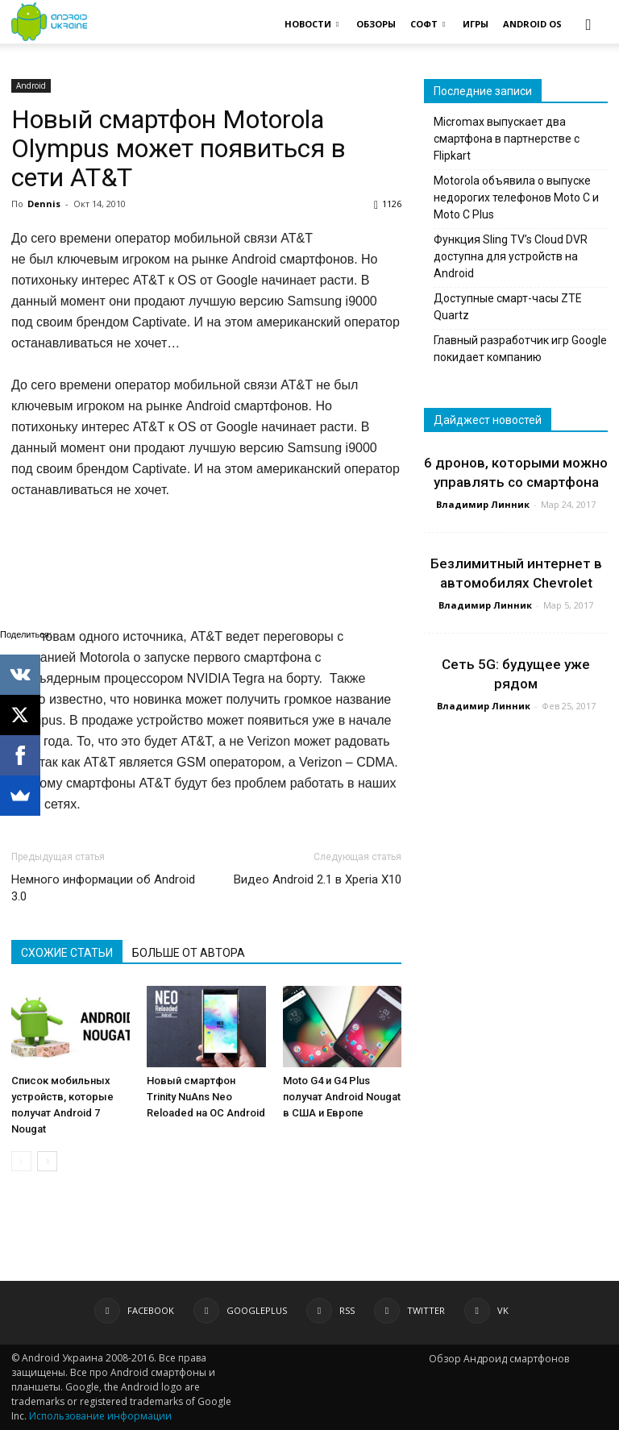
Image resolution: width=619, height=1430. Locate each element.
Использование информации (100, 1416)
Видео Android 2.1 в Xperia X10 (317, 879)
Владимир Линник (483, 504)
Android (31, 85)
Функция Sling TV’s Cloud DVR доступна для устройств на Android (511, 256)
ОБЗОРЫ (376, 24)
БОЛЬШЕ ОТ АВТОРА (188, 952)
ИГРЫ (475, 24)
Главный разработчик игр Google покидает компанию (520, 349)
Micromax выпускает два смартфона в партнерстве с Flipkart (507, 138)
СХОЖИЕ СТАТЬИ (67, 952)
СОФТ (427, 24)
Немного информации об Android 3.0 (103, 888)
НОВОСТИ (312, 24)
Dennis (43, 203)
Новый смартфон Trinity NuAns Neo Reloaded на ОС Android (206, 1097)
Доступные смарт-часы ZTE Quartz (508, 307)
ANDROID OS (532, 24)
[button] (588, 24)
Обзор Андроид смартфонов (499, 1359)
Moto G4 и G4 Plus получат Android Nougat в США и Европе (342, 1097)
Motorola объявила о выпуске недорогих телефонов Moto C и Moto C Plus (516, 197)
